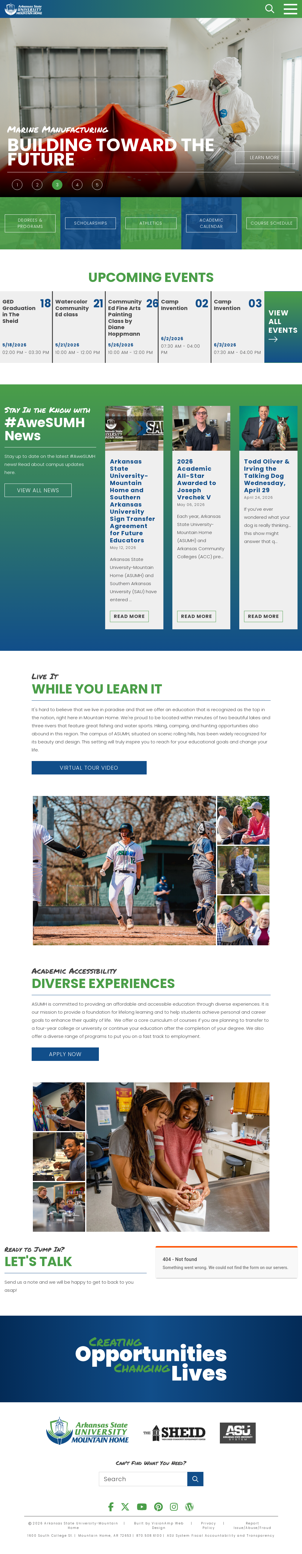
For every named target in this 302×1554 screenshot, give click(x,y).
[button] (97, 157)
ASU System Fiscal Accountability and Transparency (221, 1535)
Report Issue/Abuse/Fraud (253, 1525)
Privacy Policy (208, 1525)
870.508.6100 (149, 1535)
